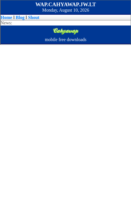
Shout (33, 17)
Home (6, 17)
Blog (20, 17)
